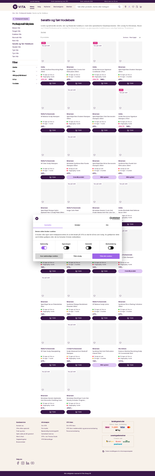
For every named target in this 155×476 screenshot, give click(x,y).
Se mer (43, 32)
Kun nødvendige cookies (49, 256)
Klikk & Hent (20, 436)
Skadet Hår (16, 47)
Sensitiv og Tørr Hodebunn (40, 13)
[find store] (126, 7)
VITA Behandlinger (47, 439)
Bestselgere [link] (58, 7)
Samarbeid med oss (47, 434)
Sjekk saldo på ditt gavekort (25, 434)
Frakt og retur (20, 431)
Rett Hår (15, 41)
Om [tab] (107, 225)
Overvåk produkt (78, 177)
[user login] (129, 7)
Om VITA (44, 425)
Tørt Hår (15, 56)
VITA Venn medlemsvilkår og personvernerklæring (81, 428)
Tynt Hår (15, 53)
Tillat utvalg (77, 256)
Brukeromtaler (20, 442)
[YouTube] (32, 463)
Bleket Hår (16, 28)
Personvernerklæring (72, 431)
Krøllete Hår (16, 34)
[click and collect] (137, 7)
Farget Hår (16, 31)
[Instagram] (22, 463)
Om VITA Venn (70, 425)
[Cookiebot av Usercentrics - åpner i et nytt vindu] (111, 218)
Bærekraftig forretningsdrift (50, 431)
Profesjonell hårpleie (25, 13)
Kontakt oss (20, 425)
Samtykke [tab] (47, 225)
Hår (17, 13)
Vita (13, 13)
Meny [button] (32, 7)
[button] (119, 7)
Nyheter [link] (47, 7)
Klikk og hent (104, 177)
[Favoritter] (133, 7)
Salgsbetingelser (21, 439)
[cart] (141, 7)
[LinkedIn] (27, 463)
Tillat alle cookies (106, 256)
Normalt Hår (17, 37)
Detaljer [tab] (77, 225)
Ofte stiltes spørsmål (22, 428)
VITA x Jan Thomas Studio (49, 436)
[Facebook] (18, 463)
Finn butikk (44, 428)
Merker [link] (69, 7)
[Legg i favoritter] (43, 61)
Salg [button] (39, 7)
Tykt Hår (15, 50)
